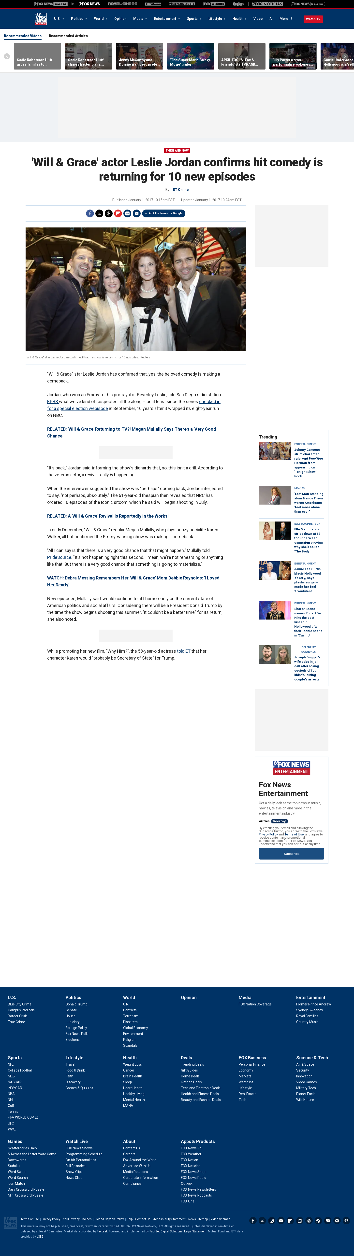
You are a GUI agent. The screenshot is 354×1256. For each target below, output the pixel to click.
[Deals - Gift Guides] (189, 1070)
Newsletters (327, 1220)
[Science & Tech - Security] (302, 1070)
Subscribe (291, 854)
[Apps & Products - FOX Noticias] (190, 1166)
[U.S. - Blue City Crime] (19, 1004)
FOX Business (252, 1057)
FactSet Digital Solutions (166, 1231)
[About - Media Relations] (135, 1172)
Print (127, 213)
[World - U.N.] (126, 1004)
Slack (309, 1220)
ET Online (181, 190)
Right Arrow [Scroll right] (345, 56)
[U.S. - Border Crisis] (18, 1016)
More (284, 19)
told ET (184, 651)
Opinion (120, 19)
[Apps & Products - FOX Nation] (189, 1160)
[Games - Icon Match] (16, 1183)
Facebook (90, 213)
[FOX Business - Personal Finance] (252, 1064)
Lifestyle (215, 19)
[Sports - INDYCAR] (15, 1088)
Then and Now (177, 150)
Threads (109, 213)
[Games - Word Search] (18, 1178)
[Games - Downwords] (17, 1160)
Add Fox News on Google (165, 213)
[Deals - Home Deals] (190, 1076)
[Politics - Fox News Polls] (77, 1034)
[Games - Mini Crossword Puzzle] (25, 1195)
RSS (318, 1220)
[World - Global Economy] (135, 1028)
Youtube (281, 1220)
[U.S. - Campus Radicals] (21, 1010)
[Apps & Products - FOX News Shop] (193, 1172)
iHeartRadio (346, 1220)
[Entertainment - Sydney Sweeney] (309, 1010)
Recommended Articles (68, 36)
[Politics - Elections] (73, 1040)
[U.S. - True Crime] (16, 1022)
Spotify (337, 1220)
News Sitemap (198, 1219)
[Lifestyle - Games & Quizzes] (79, 1088)
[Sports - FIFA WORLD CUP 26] (23, 1117)
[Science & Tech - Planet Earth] (305, 1094)
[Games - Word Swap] (17, 1172)
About (129, 1141)
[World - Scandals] (130, 1045)
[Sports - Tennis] (13, 1112)
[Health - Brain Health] (132, 1076)
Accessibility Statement (169, 1219)
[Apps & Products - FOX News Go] (191, 1148)
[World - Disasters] (130, 1022)
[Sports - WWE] (12, 1129)
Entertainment (165, 19)
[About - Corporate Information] (140, 1178)
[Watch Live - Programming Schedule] (84, 1154)
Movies (299, 488)
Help (130, 1219)
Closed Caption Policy (109, 1219)
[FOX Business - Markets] (245, 1076)
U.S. (57, 19)
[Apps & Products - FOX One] (187, 1201)
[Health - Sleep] (127, 1082)
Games (15, 1141)
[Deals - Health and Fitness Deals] (200, 1094)
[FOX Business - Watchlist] (246, 1082)
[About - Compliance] (132, 1183)
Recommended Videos (23, 36)
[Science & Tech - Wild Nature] (305, 1100)
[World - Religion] (129, 1040)
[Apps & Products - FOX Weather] (191, 1154)
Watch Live (77, 1141)
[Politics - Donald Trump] (77, 1004)
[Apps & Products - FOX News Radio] (193, 1178)
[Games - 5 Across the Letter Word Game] (32, 1154)
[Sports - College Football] (20, 1070)
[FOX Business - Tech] (242, 1100)
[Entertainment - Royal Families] (307, 1016)
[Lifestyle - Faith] (69, 1076)
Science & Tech (312, 1057)
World (99, 19)
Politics (77, 19)
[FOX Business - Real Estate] (247, 1094)
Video (258, 19)
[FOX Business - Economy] (246, 1070)
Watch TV (313, 19)
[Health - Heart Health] (133, 1088)
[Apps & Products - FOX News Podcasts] (196, 1195)
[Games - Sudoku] (14, 1166)
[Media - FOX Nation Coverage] (255, 1004)
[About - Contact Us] (131, 1148)
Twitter (99, 213)
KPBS (53, 401)
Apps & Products (198, 1141)
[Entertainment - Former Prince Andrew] (313, 1004)
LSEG (40, 1236)
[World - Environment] (133, 1034)
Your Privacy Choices (77, 1219)
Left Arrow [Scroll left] (7, 56)
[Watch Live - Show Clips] (74, 1172)
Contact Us (142, 1219)
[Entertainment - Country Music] (307, 1022)
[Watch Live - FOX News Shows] (79, 1148)
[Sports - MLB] (11, 1076)
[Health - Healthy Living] (134, 1094)
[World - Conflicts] (130, 1010)
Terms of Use (294, 834)
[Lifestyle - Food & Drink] (75, 1070)
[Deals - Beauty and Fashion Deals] (201, 1100)
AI (271, 19)
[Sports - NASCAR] (15, 1082)
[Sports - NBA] (11, 1094)
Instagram (271, 1220)
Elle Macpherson (307, 523)
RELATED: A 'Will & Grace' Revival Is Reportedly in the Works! (108, 516)
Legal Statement (195, 1231)
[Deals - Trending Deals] (192, 1064)
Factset (102, 1231)
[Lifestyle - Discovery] (73, 1082)
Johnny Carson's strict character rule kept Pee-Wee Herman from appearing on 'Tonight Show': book (308, 463)
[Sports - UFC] (11, 1123)
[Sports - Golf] (11, 1106)
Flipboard (118, 213)
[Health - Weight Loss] (132, 1064)
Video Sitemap (220, 1219)
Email (137, 213)
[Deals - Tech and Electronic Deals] (201, 1088)
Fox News (41, 19)
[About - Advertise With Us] (136, 1166)
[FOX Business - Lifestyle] (245, 1088)
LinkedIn (299, 1220)
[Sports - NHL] (11, 1100)
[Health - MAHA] (128, 1106)
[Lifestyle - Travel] (70, 1064)
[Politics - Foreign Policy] (76, 1028)
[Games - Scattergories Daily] (22, 1148)
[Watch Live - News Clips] (74, 1178)
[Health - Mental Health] (134, 1100)
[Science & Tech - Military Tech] (306, 1088)
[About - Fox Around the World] (139, 1160)
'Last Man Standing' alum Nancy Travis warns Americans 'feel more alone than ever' (309, 502)
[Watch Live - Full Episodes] (76, 1166)
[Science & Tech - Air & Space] (305, 1064)
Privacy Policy (268, 834)
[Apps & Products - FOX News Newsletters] (198, 1189)
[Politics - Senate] (71, 1010)
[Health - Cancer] (128, 1070)
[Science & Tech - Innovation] (304, 1076)
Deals (186, 1057)
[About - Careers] (129, 1154)
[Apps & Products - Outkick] (186, 1183)
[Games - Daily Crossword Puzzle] (26, 1189)
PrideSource (59, 557)
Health (238, 19)
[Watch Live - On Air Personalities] (81, 1160)
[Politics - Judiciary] (73, 1022)
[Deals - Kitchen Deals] (191, 1082)
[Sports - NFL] (11, 1064)
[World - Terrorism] (130, 1016)
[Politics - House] (70, 1016)
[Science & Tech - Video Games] (306, 1082)
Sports (192, 19)
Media (138, 19)
